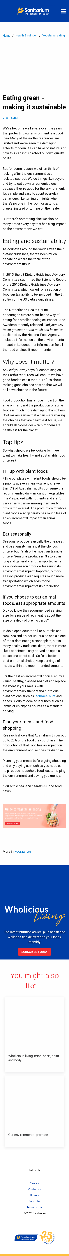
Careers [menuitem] (34, 1183)
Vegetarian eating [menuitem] (53, 35)
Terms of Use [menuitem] (34, 1207)
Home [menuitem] (6, 35)
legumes (41, 696)
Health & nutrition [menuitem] (26, 35)
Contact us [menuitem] (34, 1189)
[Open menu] (63, 11)
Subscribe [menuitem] (34, 1201)
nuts (52, 696)
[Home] (35, 11)
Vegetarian (10, 118)
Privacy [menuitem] (34, 1195)
